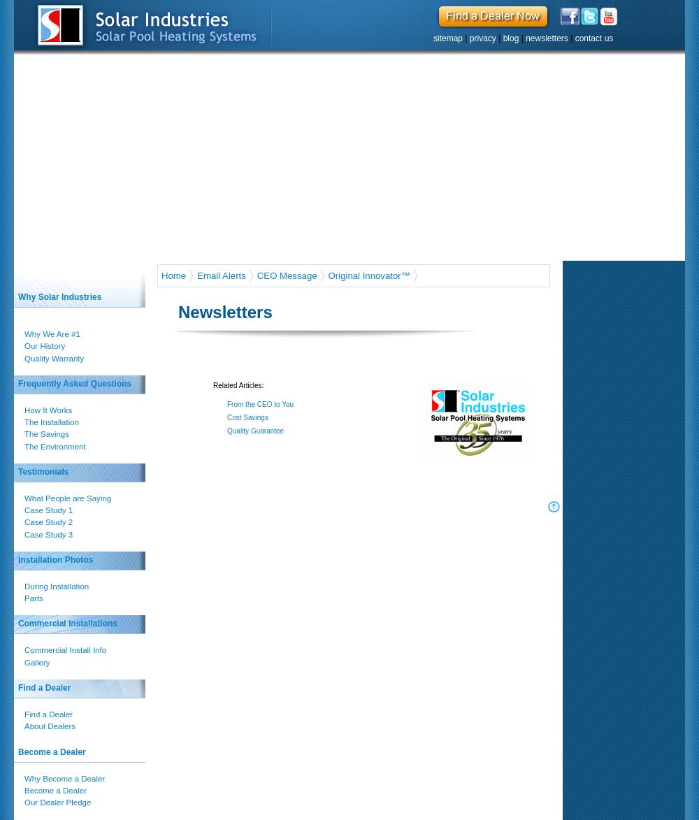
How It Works (48, 410)
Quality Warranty (56, 358)
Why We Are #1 (53, 334)
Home (173, 276)
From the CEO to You (260, 404)
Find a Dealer (44, 688)
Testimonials (43, 472)
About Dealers (50, 726)
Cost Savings (248, 418)
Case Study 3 (49, 535)
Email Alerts (221, 276)
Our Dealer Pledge (58, 802)
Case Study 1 (49, 510)
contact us (594, 38)
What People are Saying (68, 498)
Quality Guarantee (255, 431)
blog (511, 38)
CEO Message (287, 276)
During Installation (57, 586)
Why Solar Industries (59, 297)
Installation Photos (55, 560)
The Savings (47, 434)
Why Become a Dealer (65, 779)
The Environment (55, 447)
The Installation (52, 422)
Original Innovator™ (369, 276)
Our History (45, 346)
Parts (34, 598)
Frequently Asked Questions (74, 384)
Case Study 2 (49, 522)
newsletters (547, 38)
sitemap (448, 38)
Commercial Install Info (66, 650)
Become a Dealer (52, 752)
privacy (483, 38)
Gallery (37, 663)
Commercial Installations (67, 623)
